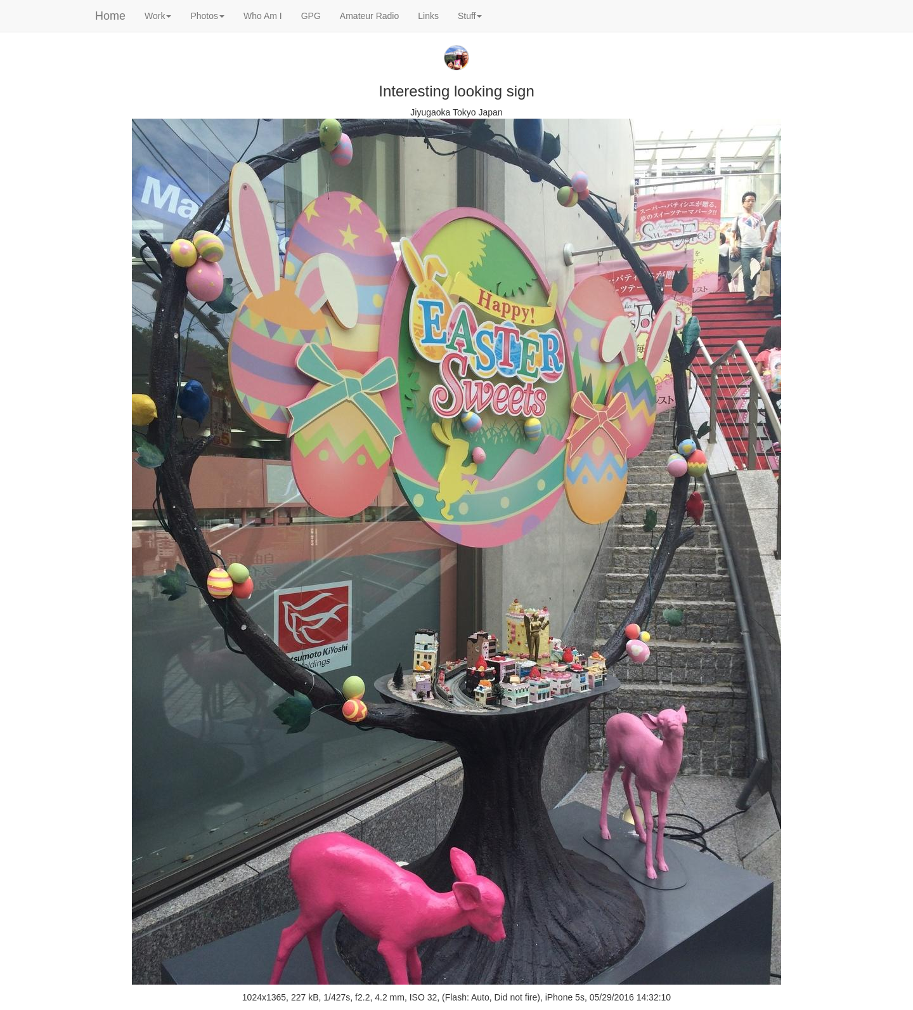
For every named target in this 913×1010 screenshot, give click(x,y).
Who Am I (262, 16)
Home (110, 16)
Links (428, 16)
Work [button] (158, 16)
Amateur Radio (369, 16)
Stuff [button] (470, 16)
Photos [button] (207, 16)
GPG (311, 16)
